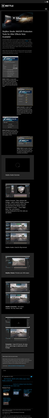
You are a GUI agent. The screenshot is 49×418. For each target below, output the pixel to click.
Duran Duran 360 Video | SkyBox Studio (10, 328)
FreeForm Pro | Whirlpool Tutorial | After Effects (21, 326)
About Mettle (40, 395)
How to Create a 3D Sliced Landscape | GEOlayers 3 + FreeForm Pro (38, 28)
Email (21, 379)
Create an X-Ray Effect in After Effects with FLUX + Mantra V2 (39, 45)
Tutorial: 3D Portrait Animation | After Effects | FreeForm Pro (40, 52)
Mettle (19, 321)
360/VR (12, 321)
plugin (23, 321)
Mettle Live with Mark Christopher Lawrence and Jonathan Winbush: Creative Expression (39, 41)
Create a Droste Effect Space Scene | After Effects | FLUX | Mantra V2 (40, 38)
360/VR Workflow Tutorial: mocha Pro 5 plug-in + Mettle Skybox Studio (27, 334)
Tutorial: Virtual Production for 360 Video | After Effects (39, 35)
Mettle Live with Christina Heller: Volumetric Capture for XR (39, 55)
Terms (39, 400)
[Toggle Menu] (46, 9)
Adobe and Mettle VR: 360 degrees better (15, 309)
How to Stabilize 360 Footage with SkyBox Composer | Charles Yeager (20, 334)
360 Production (7, 321)
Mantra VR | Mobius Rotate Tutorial (12, 333)
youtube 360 (8, 323)
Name (21, 375)
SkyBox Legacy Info (41, 406)
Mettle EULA (40, 402)
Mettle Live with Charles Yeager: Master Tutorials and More (39, 48)
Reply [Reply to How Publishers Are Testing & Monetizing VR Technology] (3, 357)
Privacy (39, 404)
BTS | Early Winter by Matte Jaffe (39, 31)
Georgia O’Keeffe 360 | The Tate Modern (6, 333)
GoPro (16, 321)
